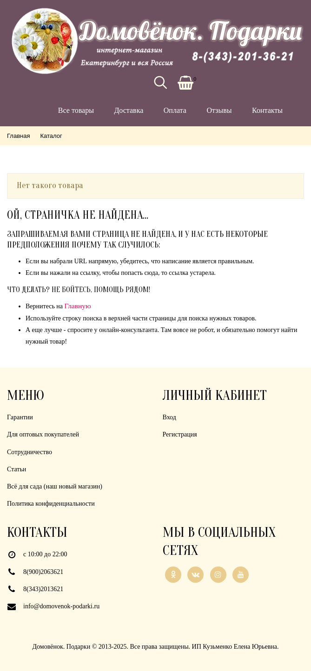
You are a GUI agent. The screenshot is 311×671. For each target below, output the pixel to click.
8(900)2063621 (43, 571)
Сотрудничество (29, 452)
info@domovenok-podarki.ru (61, 606)
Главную (78, 306)
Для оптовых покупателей (43, 434)
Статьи (16, 469)
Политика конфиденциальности (51, 503)
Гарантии (20, 417)
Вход (169, 417)
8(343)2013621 (43, 589)
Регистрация (180, 434)
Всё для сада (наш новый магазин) (54, 486)
